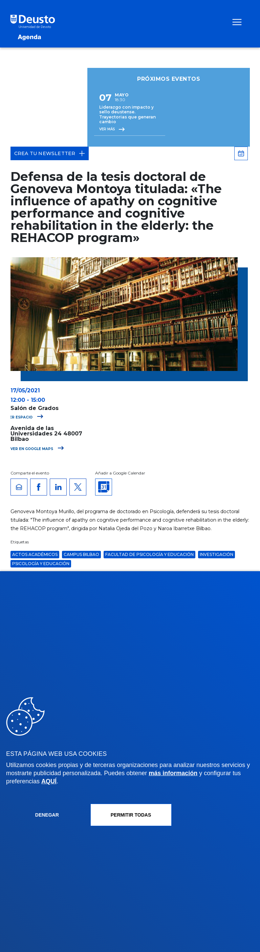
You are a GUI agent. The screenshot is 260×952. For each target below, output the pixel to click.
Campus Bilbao (81, 554)
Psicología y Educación (40, 563)
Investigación (216, 554)
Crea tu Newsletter (49, 153)
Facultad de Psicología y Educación (149, 554)
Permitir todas (131, 815)
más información (173, 773)
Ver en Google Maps (37, 449)
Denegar (47, 815)
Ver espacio (25, 417)
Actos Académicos (35, 554)
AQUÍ (49, 781)
